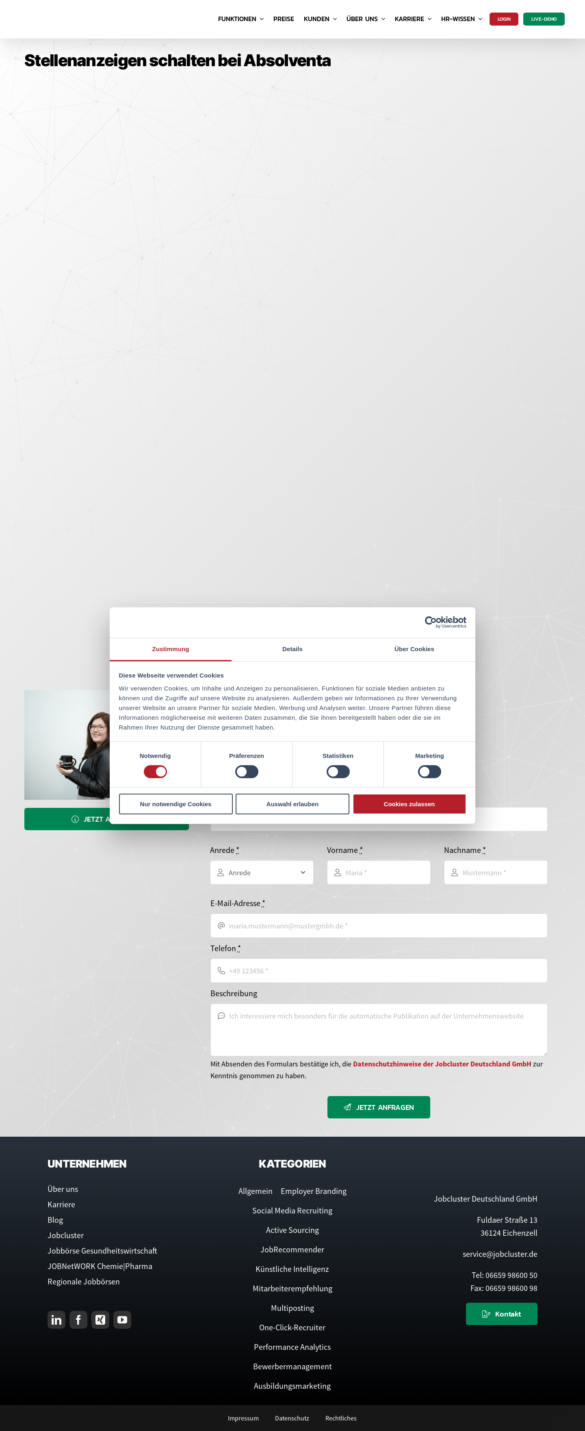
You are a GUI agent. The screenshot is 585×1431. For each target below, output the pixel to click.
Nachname (465, 850)
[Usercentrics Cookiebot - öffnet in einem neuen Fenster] (430, 622)
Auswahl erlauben (292, 804)
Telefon (225, 948)
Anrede (224, 850)
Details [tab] (292, 648)
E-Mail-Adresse (237, 903)
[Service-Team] (106, 695)
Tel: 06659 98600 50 (504, 1275)
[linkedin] (56, 1320)
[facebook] (78, 1320)
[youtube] (122, 1320)
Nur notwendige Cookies (176, 804)
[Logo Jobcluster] (63, 8)
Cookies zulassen (409, 804)
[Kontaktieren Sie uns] (501, 1314)
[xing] (100, 1320)
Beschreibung (233, 993)
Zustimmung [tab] (170, 648)
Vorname (345, 850)
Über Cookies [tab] (414, 648)
